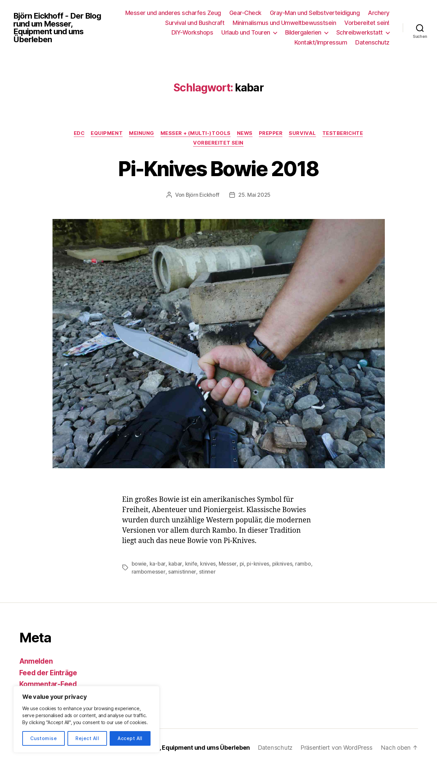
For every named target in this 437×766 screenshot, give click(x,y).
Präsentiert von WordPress (337, 747)
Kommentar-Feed (48, 684)
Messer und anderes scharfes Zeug (173, 12)
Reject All (87, 738)
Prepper (271, 134)
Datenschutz (372, 42)
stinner (206, 571)
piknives (281, 563)
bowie (139, 563)
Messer (227, 563)
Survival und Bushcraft (194, 22)
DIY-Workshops (192, 32)
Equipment (106, 134)
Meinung (141, 134)
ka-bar (157, 563)
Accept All (130, 738)
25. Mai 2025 (255, 195)
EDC (77, 134)
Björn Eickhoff (202, 195)
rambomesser (148, 571)
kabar (174, 563)
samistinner (181, 571)
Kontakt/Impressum (320, 42)
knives (207, 563)
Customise (43, 738)
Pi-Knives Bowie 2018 (219, 168)
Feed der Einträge (49, 672)
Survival (303, 134)
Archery (378, 12)
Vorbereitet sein (218, 144)
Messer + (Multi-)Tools (195, 134)
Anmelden (36, 661)
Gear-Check (245, 12)
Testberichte (344, 134)
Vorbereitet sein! (366, 22)
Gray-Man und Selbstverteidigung (315, 12)
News (245, 134)
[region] (86, 719)
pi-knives (257, 563)
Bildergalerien (303, 32)
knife (190, 563)
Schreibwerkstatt (359, 32)
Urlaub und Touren (245, 32)
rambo (302, 563)
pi (240, 563)
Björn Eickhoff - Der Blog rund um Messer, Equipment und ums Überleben (57, 28)
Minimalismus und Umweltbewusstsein (284, 22)
